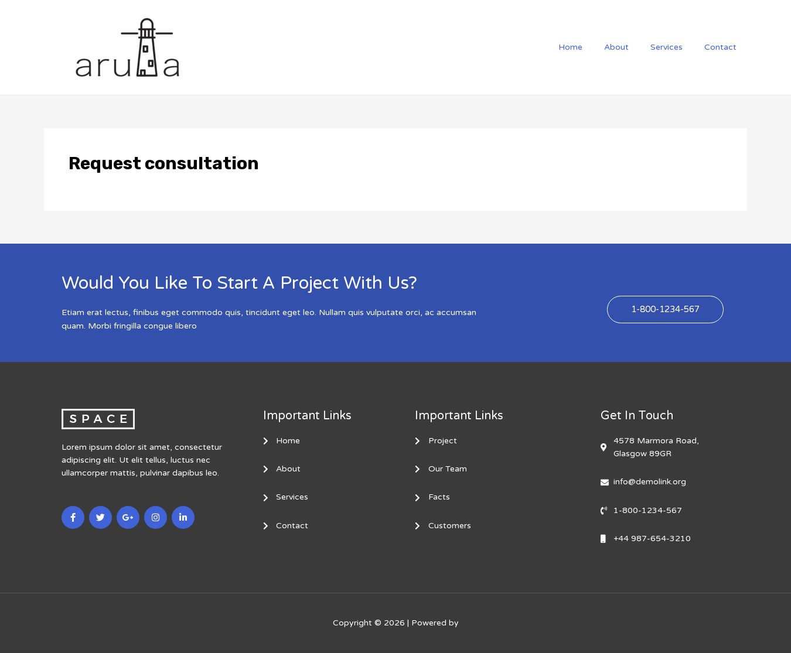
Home (589, 47)
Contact (723, 47)
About (629, 47)
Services (674, 47)
